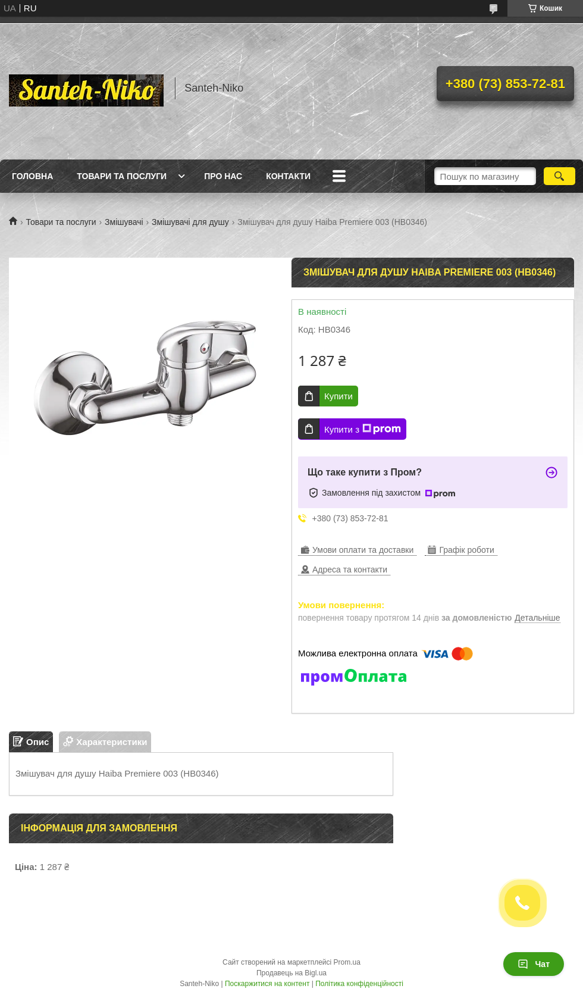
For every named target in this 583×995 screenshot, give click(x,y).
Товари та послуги (122, 176)
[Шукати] (559, 176)
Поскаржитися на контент (267, 984)
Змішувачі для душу (190, 222)
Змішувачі (124, 222)
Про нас (223, 176)
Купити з (362, 429)
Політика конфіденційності (359, 984)
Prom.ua (347, 962)
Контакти (288, 176)
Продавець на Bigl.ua (291, 973)
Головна (32, 176)
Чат (534, 964)
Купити (338, 396)
